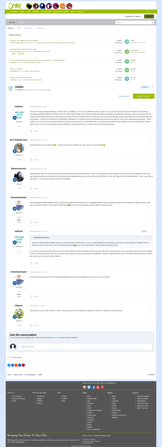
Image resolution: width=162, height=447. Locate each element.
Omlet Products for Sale (42, 51)
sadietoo (19, 106)
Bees (89, 396)
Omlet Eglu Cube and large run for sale (23, 49)
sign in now (56, 337)
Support (80, 12)
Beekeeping (141, 401)
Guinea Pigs (56, 6)
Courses (135, 393)
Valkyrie (18, 305)
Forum (64, 396)
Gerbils (89, 413)
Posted (38, 107)
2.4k (19, 217)
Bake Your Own (142, 408)
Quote (36, 131)
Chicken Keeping (143, 396)
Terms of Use (87, 436)
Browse (12, 23)
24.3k (19, 159)
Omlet (16, 6)
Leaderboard (41, 28)
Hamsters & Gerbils (61, 12)
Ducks (89, 408)
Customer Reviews (18, 398)
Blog (63, 401)
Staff (18, 28)
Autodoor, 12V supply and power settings (24, 40)
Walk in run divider (16, 69)
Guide (85, 393)
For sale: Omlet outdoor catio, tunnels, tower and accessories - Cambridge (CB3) (37, 60)
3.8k (19, 188)
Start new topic (124, 96)
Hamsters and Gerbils (63, 6)
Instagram (84, 387)
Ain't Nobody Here (18, 140)
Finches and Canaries (94, 410)
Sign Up (149, 16)
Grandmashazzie (19, 197)
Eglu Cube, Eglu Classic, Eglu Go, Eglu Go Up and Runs (56, 43)
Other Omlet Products (32, 71)
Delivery (40, 401)
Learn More (20, 442)
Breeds (110, 393)
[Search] (127, 22)
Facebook (93, 387)
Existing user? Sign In (133, 16)
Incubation (90, 420)
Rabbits (49, 6)
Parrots (89, 422)
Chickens (29, 6)
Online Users (28, 28)
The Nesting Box (45, 90)
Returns (40, 403)
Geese (114, 408)
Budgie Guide (92, 398)
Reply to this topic (144, 96)
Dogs (36, 6)
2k (19, 126)
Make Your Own (142, 406)
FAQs (14, 401)
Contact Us (41, 396)
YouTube (98, 387)
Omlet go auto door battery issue (21, 77)
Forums (10, 28)
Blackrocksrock (18, 168)
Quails (89, 424)
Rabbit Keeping (142, 398)
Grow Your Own (142, 403)
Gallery (64, 398)
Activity (21, 22)
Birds (69, 6)
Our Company (17, 396)
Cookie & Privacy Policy (101, 436)
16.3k (19, 325)
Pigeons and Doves (119, 415)
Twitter (89, 387)
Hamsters (90, 417)
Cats (42, 6)
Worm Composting (93, 429)
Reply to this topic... (27, 347)
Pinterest (102, 387)
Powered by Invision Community (81, 446)
